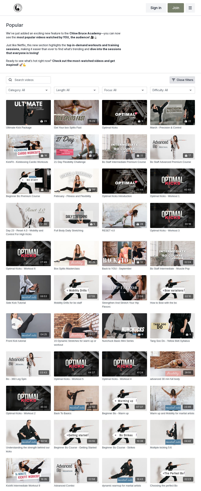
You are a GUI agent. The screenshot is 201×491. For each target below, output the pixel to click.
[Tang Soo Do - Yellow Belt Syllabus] (172, 341)
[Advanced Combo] (76, 486)
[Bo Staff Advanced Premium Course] (172, 162)
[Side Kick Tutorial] (28, 303)
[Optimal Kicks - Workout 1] (172, 196)
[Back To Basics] (76, 413)
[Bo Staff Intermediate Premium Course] (124, 162)
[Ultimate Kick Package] (28, 128)
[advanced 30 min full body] (172, 379)
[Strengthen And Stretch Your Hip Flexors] (124, 305)
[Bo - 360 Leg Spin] (28, 379)
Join (175, 8)
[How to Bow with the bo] (172, 303)
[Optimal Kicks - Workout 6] (28, 269)
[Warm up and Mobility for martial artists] (172, 413)
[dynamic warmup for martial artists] (124, 486)
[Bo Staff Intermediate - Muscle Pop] (172, 269)
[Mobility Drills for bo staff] (76, 303)
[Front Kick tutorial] (28, 341)
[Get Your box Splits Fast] (76, 128)
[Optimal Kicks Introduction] (124, 196)
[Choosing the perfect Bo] (172, 486)
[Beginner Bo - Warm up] (124, 413)
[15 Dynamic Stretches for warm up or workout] (76, 343)
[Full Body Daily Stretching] (76, 231)
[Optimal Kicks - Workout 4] (124, 379)
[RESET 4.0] (124, 231)
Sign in (156, 8)
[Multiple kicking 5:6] (172, 448)
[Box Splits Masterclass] (76, 269)
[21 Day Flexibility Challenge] (76, 162)
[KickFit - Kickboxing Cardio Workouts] (28, 162)
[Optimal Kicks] (124, 128)
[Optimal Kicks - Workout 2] (28, 413)
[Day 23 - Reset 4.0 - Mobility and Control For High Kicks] (28, 232)
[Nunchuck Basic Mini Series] (124, 341)
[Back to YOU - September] (124, 269)
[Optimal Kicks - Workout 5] (76, 379)
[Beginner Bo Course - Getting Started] (76, 448)
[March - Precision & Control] (172, 128)
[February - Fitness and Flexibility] (76, 196)
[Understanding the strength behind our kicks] (28, 449)
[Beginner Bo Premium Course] (28, 196)
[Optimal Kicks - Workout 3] (172, 231)
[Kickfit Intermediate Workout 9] (28, 486)
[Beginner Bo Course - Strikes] (124, 448)
